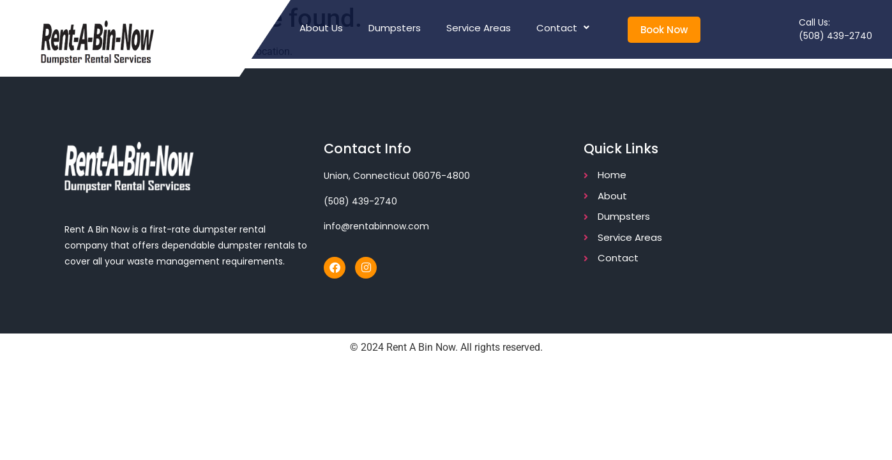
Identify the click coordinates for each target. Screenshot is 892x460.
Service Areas (478, 27)
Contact (562, 27)
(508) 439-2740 (835, 35)
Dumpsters (394, 27)
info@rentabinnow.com (376, 226)
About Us (321, 27)
